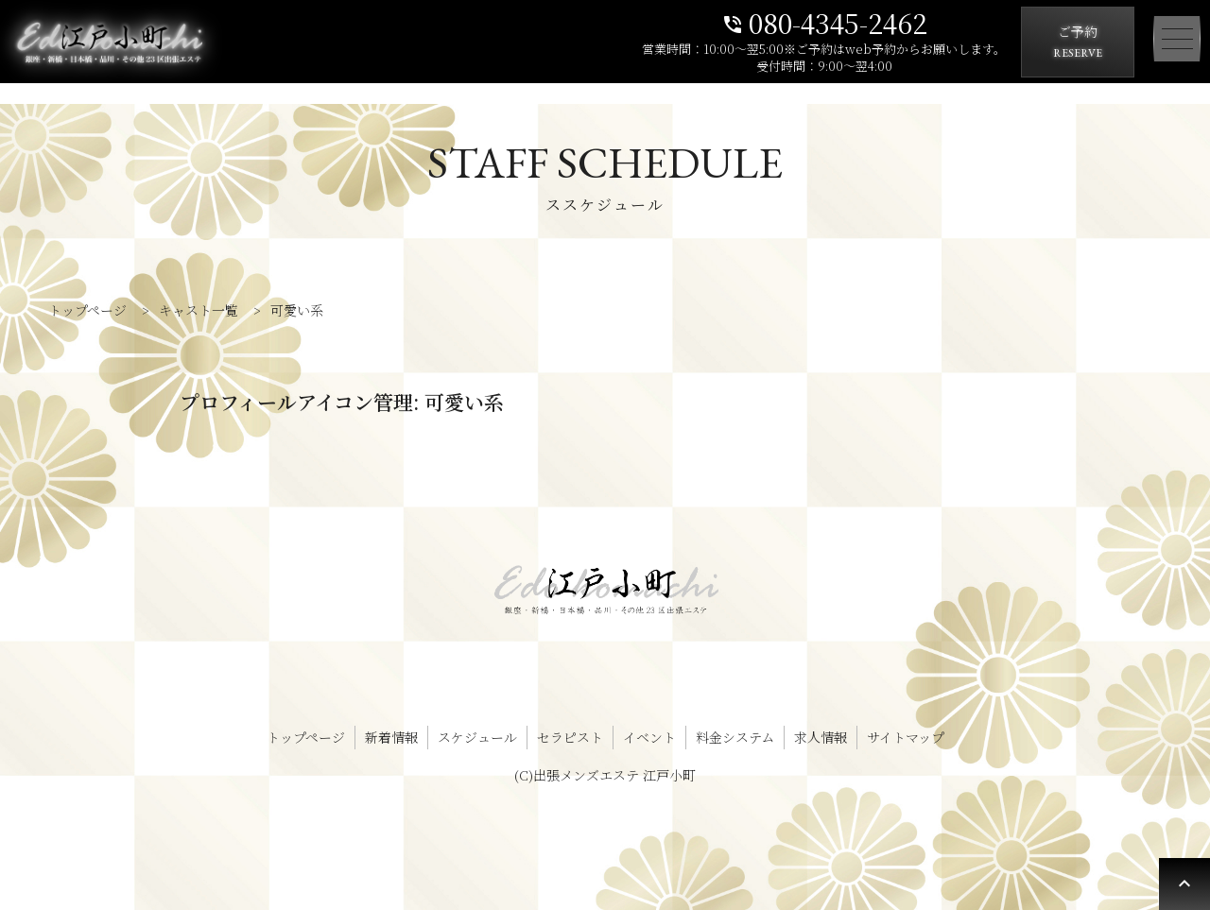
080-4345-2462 (824, 21)
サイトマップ (905, 737)
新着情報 (391, 737)
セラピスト (570, 737)
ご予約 (1078, 43)
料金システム (735, 737)
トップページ (306, 737)
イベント (649, 737)
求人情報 (820, 737)
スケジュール (477, 737)
